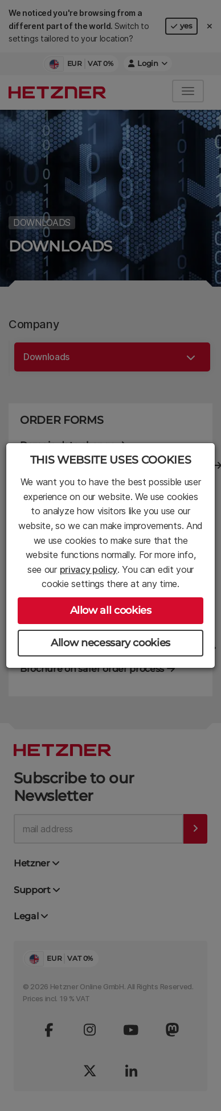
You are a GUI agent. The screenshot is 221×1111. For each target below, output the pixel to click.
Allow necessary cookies (110, 643)
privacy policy (89, 569)
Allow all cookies (111, 610)
